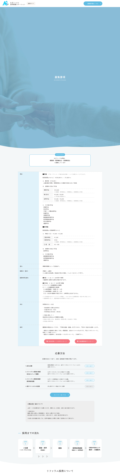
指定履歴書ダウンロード (86, 341)
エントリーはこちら (60, 395)
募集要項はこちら (92, 4)
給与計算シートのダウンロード (58, 341)
